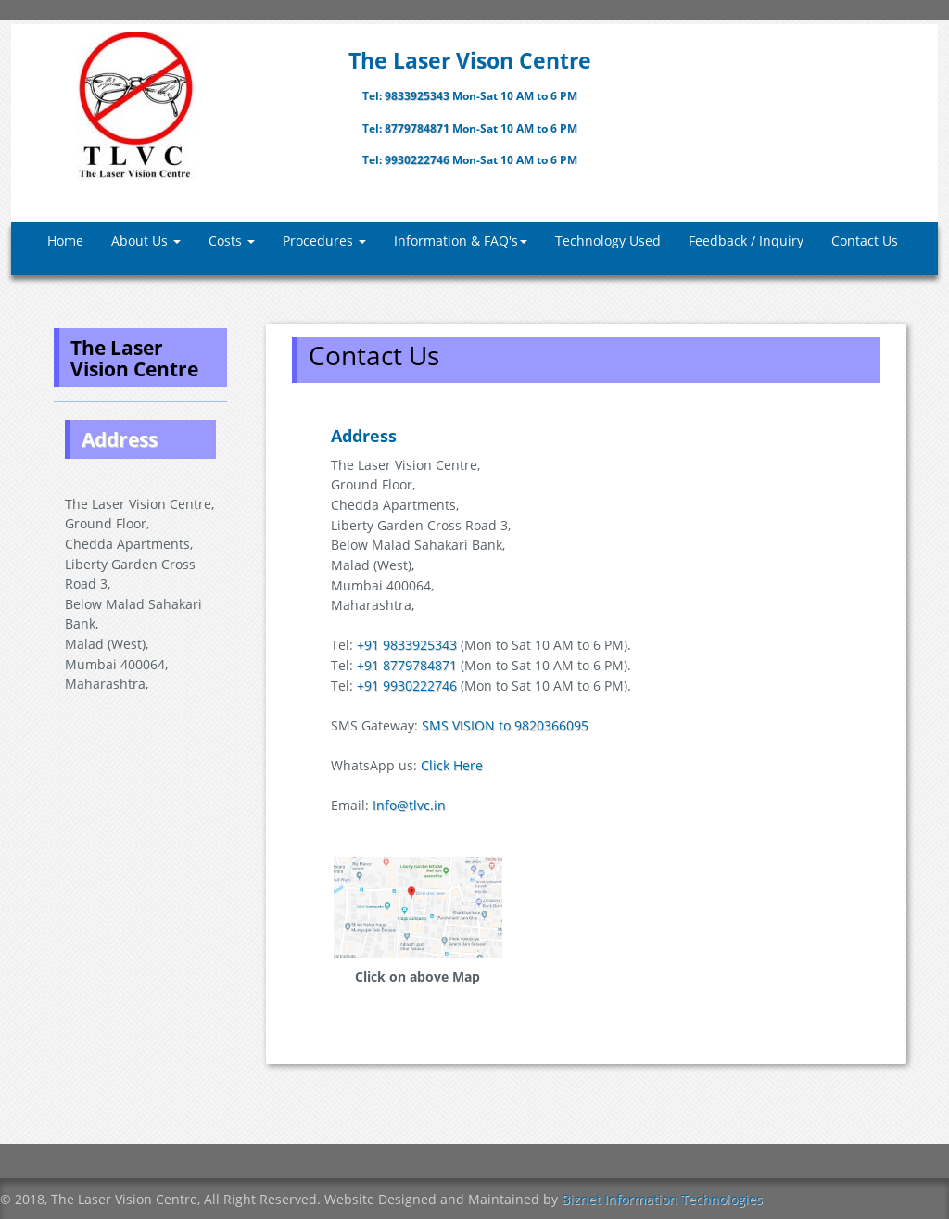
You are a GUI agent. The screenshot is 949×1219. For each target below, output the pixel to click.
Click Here (452, 765)
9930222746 (418, 160)
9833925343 (418, 96)
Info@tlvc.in (409, 805)
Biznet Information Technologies (662, 1199)
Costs (232, 240)
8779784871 (418, 128)
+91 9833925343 (407, 645)
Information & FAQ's (460, 240)
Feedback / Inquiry (746, 240)
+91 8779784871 (407, 665)
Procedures (324, 240)
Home (65, 240)
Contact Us (864, 240)
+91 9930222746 (407, 685)
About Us (146, 240)
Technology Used (608, 240)
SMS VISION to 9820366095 (505, 725)
